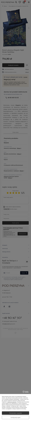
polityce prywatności (12, 402)
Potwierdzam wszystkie (15, 413)
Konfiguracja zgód (15, 417)
